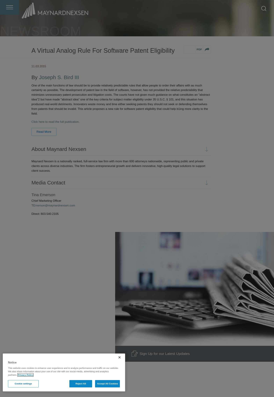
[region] (64, 372)
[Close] (119, 357)
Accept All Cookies (107, 383)
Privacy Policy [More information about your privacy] (25, 375)
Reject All (80, 383)
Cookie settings (23, 383)
